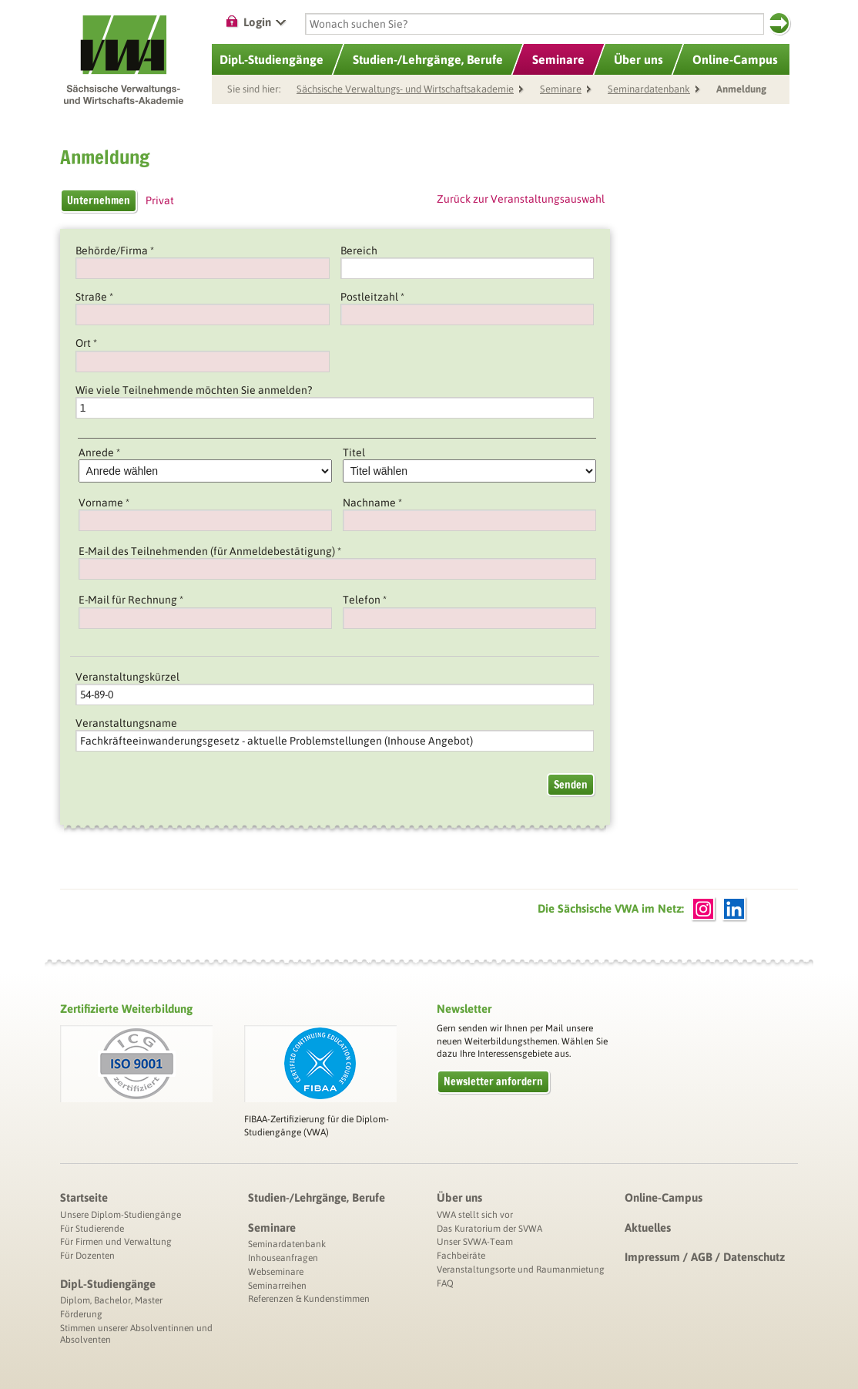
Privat (160, 200)
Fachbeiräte (461, 1255)
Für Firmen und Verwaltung (116, 1241)
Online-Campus (663, 1197)
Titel (354, 452)
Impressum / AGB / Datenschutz (705, 1256)
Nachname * (372, 502)
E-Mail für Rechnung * (131, 600)
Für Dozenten (87, 1255)
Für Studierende (92, 1228)
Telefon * (365, 600)
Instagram (703, 908)
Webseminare (275, 1271)
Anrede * (99, 452)
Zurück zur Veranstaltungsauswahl (521, 199)
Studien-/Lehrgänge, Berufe (316, 1197)
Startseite (84, 1197)
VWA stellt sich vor (475, 1214)
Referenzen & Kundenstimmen (309, 1298)
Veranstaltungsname (126, 723)
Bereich (358, 250)
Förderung (81, 1314)
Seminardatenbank (649, 89)
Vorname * (104, 502)
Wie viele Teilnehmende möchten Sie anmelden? (193, 390)
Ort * (86, 343)
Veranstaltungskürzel (127, 677)
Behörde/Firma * (114, 250)
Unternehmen (98, 200)
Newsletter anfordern (493, 1081)
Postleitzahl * (372, 297)
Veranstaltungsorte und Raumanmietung (521, 1269)
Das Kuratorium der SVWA (489, 1228)
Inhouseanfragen (283, 1258)
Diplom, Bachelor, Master (111, 1300)
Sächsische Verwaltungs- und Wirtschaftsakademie (405, 89)
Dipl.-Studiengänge (108, 1283)
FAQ (445, 1283)
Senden (571, 784)
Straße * (94, 297)
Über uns (459, 1197)
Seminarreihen (277, 1285)
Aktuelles (648, 1227)
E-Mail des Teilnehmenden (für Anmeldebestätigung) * (210, 551)
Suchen (779, 23)
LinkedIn (734, 908)
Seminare (558, 59)
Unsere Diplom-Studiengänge (120, 1214)
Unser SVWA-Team (475, 1241)
